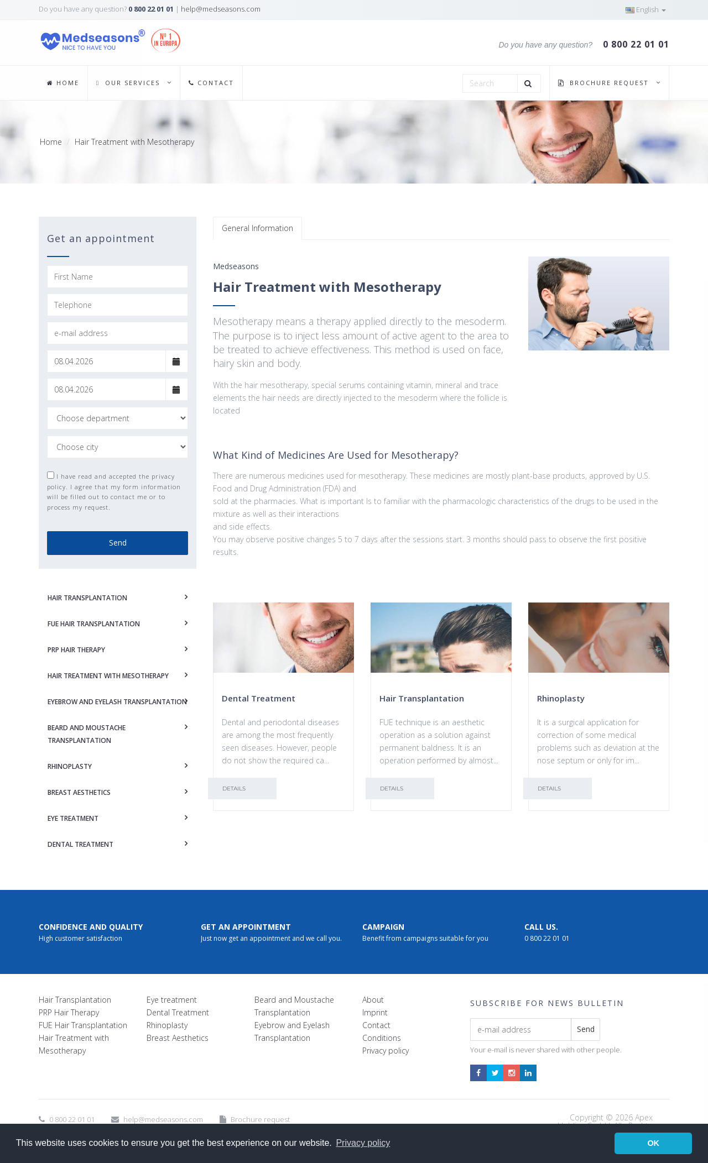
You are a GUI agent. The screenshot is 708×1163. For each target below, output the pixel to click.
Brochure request (260, 1119)
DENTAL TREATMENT (80, 844)
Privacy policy (385, 1050)
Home (51, 142)
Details (234, 788)
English (646, 9)
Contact (376, 1025)
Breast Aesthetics (178, 1038)
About (373, 999)
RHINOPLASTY (70, 766)
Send (118, 542)
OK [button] (653, 1143)
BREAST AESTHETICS (79, 792)
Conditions (381, 1038)
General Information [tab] (257, 228)
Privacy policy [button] (363, 1143)
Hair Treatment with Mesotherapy (134, 142)
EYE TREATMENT (73, 818)
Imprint (375, 1012)
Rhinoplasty (167, 1025)
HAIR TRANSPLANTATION (87, 598)
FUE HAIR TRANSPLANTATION (94, 623)
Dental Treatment (178, 1012)
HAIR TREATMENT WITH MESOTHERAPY (108, 675)
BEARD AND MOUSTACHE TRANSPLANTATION (87, 734)
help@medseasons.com (221, 9)
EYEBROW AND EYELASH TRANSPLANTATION (117, 701)
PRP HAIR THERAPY (76, 649)
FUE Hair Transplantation (83, 1025)
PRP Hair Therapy (69, 1012)
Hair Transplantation (75, 999)
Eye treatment (172, 999)
